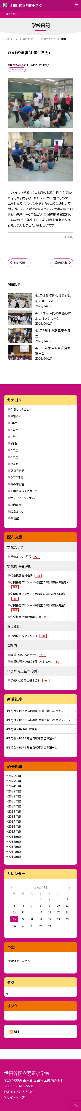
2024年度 (14, 786)
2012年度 (14, 846)
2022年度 (14, 796)
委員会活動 (17, 470)
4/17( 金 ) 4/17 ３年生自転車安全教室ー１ (31, 738)
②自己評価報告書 (26, 575)
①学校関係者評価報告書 (30, 617)
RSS (17, 1031)
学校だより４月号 (25, 556)
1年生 (13, 423)
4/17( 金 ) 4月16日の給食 (21, 729)
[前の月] (11, 887)
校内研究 (16, 505)
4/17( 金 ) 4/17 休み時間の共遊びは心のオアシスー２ (38, 720)
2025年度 (14, 781)
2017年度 (14, 821)
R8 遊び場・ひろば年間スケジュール (36, 661)
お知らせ (15, 416)
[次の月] (69, 887)
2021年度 (14, 801)
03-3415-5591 (23, 1085)
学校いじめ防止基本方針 (29, 680)
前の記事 (20, 262)
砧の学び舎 (17, 484)
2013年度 (14, 841)
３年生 (14, 437)
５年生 (14, 450)
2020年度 (14, 806)
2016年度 (14, 826)
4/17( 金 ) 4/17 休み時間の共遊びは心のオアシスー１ (38, 711)
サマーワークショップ (23, 498)
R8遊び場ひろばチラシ (28, 655)
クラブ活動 (16, 477)
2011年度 (14, 851)
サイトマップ (16, 1097)
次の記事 (61, 262)
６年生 (14, 457)
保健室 (14, 518)
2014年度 (14, 836)
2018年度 (14, 816)
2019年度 (14, 811)
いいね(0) (67, 237)
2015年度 (14, 831)
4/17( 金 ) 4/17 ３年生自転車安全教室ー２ (31, 747)
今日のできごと (19, 409)
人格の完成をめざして (23, 491)
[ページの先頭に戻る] (75, 1105)
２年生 (14, 430)
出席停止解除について (28, 636)
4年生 (13, 443)
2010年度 (14, 856)
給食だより (17, 511)
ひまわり (15, 464)
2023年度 (14, 791)
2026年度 (14, 776)
